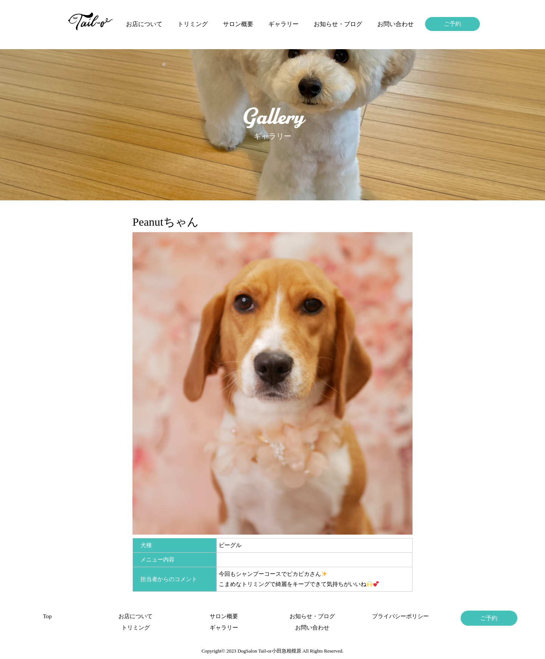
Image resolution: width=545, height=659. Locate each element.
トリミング (193, 24)
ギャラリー (283, 24)
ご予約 (452, 24)
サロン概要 (238, 24)
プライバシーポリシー (400, 616)
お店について (144, 24)
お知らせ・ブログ (338, 24)
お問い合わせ (395, 24)
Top (47, 616)
